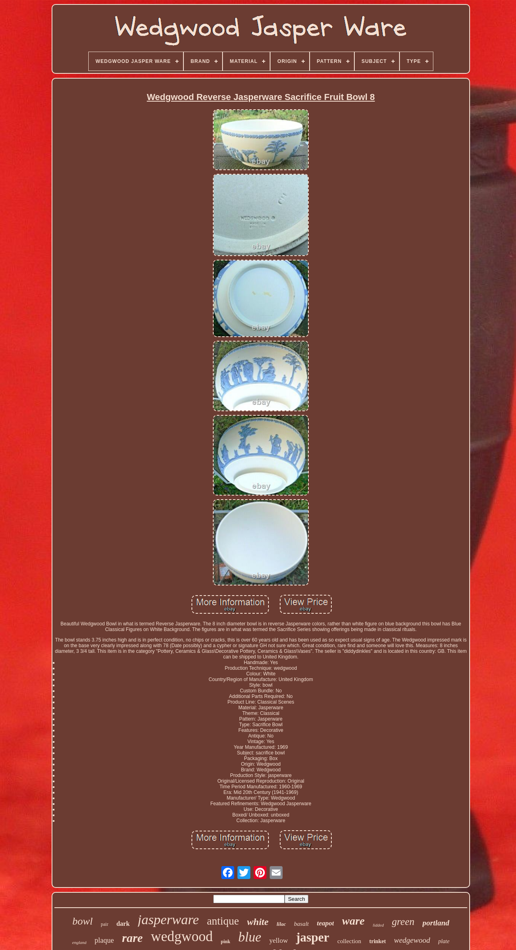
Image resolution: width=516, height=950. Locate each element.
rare (132, 937)
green (403, 921)
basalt (301, 924)
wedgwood (182, 936)
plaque (104, 940)
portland (435, 923)
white (257, 922)
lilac (281, 924)
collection (349, 941)
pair (104, 924)
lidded (378, 925)
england (79, 942)
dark (123, 923)
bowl (82, 921)
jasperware (168, 919)
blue (249, 937)
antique (223, 921)
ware (353, 921)
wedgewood (412, 940)
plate (443, 941)
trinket (377, 941)
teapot (325, 923)
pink (225, 941)
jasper (312, 937)
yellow (278, 940)
